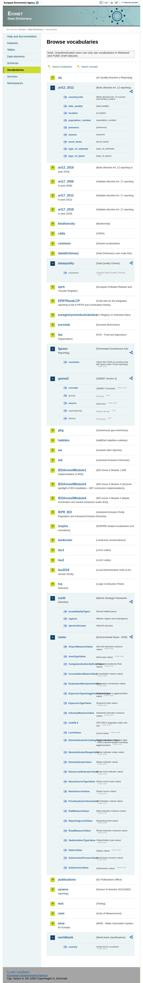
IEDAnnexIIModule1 (72, 470)
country (72, 946)
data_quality (75, 106)
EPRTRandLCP (69, 300)
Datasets (12, 43)
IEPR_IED (65, 512)
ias (60, 450)
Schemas (12, 63)
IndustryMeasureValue (81, 713)
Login (105, 2)
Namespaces (15, 83)
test (60, 903)
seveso (63, 889)
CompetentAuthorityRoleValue (81, 664)
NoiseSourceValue (79, 791)
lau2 (61, 560)
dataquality (66, 263)
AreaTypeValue (77, 656)
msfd (61, 598)
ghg (60, 430)
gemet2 (63, 378)
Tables (11, 49)
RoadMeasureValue (79, 830)
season (72, 134)
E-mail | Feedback (18, 971)
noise (62, 637)
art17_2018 (66, 209)
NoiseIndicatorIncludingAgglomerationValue (81, 740)
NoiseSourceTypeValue (81, 781)
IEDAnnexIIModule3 (72, 484)
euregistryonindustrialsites (76, 314)
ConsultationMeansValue (81, 673)
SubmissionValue (78, 867)
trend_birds (75, 141)
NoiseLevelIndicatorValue (81, 771)
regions (72, 618)
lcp (60, 583)
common (64, 243)
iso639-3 (73, 722)
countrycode (75, 97)
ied (60, 460)
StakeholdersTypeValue (81, 840)
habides (63, 440)
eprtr (61, 286)
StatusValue (75, 850)
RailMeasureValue (78, 811)
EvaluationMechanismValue (81, 683)
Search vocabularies (62, 67)
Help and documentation (22, 36)
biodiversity (66, 223)
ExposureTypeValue (79, 703)
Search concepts (89, 67)
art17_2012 (66, 195)
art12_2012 (66, 87)
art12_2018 (66, 167)
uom (61, 913)
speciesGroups (77, 625)
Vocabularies (15, 69)
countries (73, 362)
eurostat (64, 324)
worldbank (65, 937)
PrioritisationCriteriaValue (81, 801)
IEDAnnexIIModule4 (72, 498)
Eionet (22, 29)
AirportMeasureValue (80, 646)
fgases (63, 348)
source (72, 403)
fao (60, 334)
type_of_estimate (78, 148)
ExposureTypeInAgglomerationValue (81, 693)
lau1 (61, 550)
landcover (65, 540)
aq (60, 77)
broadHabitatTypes (79, 611)
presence (73, 127)
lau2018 (63, 570)
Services (12, 76)
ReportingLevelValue (80, 820)
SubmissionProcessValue (81, 857)
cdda (61, 233)
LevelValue (74, 732)
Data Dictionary (35, 29)
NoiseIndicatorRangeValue (81, 752)
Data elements (16, 56)
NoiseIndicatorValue (79, 762)
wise (61, 923)
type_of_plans (76, 156)
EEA (22, 3)
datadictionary (68, 253)
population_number (79, 120)
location (73, 113)
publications (67, 879)
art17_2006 (66, 181)
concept (73, 387)
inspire (63, 526)
